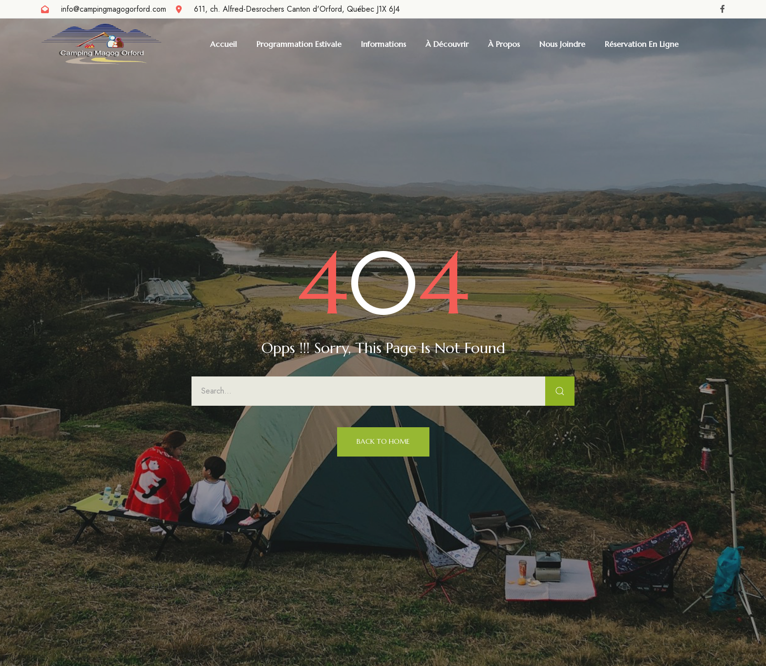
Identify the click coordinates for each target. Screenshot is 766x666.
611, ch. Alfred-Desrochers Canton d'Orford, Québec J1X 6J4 (297, 9)
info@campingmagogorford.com (113, 9)
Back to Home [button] (383, 441)
